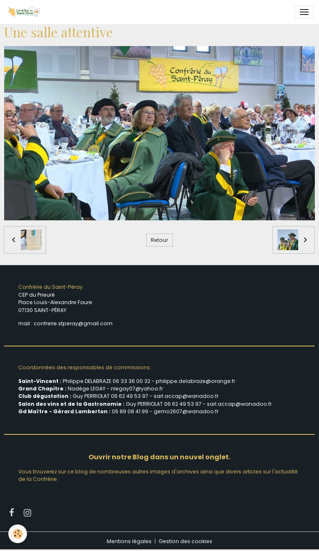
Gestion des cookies (185, 541)
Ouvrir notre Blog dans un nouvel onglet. (159, 457)
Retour (159, 240)
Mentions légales (129, 541)
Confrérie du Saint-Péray (50, 286)
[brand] (26, 12)
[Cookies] (17, 533)
